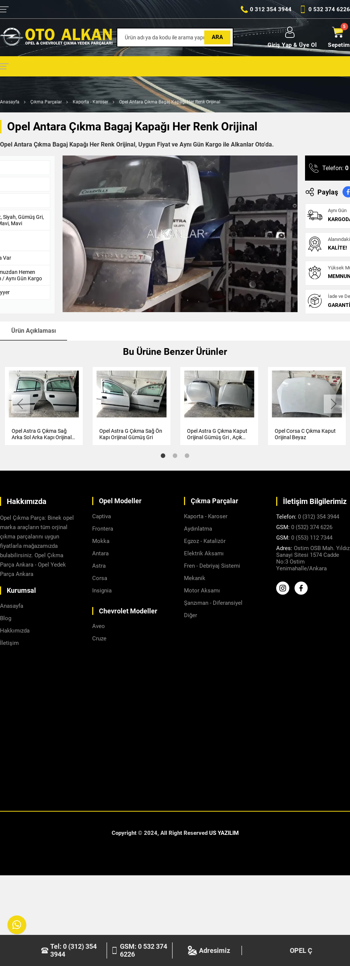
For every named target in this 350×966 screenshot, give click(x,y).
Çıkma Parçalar (46, 102)
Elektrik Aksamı (204, 553)
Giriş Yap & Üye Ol (292, 37)
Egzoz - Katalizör (205, 541)
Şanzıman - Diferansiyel (213, 603)
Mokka (100, 541)
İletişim (9, 643)
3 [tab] (187, 455)
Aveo (98, 626)
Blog (5, 618)
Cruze (99, 638)
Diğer (190, 615)
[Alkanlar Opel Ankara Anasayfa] (56, 38)
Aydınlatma (198, 528)
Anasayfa (9, 102)
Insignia (102, 590)
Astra (99, 565)
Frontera (102, 528)
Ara (217, 37)
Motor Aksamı (202, 590)
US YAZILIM (224, 833)
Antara (100, 553)
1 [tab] (163, 455)
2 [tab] (175, 455)
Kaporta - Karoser (90, 102)
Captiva (101, 516)
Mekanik (194, 578)
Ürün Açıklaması (33, 330)
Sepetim (339, 37)
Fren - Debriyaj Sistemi (212, 565)
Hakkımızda (15, 630)
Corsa (99, 578)
